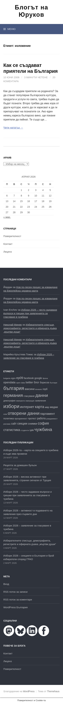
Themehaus (53, 691)
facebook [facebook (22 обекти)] (29, 378)
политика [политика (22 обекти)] (8, 418)
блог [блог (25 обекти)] (36, 382)
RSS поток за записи (15, 591)
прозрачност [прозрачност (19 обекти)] (20, 418)
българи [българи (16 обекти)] (53, 382)
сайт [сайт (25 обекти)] (14, 423)
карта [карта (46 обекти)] (39, 407)
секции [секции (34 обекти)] (22, 423)
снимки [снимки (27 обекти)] (32, 423)
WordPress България (15, 607)
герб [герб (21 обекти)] (45, 389)
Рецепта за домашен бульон (20, 465)
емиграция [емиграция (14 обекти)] (30, 401)
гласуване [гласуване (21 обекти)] (29, 396)
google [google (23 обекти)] (38, 378)
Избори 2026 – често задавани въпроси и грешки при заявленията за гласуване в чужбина (30, 313)
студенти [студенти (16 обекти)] (25, 430)
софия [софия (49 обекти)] (43, 423)
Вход (6, 584)
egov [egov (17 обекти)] (13, 378)
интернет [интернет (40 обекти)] (27, 407)
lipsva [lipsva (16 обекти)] (45, 378)
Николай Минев (12, 324)
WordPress (29, 691)
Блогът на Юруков (31, 11)
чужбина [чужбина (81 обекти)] (43, 429)
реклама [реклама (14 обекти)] (6, 424)
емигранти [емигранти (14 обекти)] (20, 401)
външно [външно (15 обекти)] (38, 389)
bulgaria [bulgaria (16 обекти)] (6, 378)
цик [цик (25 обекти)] (32, 430)
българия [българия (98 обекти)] (13, 388)
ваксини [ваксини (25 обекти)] (30, 389)
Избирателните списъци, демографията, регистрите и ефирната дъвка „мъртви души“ (30, 328)
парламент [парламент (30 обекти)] (47, 413)
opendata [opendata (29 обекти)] (9, 382)
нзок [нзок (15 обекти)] (5, 414)
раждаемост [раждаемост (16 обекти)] (52, 418)
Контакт (7, 243)
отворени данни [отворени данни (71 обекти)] (23, 413)
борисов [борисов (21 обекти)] (44, 382)
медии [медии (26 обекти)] (54, 407)
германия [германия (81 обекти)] (13, 395)
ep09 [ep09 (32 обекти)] (19, 378)
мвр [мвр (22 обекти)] (47, 407)
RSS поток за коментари (17, 599)
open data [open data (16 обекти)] (20, 382)
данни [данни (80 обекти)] (41, 395)
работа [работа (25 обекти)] (41, 418)
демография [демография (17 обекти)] (9, 401)
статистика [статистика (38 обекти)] (11, 430)
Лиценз (7, 251)
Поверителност (12, 236)
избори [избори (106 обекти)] (11, 406)
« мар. (7, 217)
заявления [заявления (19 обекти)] (40, 400)
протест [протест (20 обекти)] (32, 418)
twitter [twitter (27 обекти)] (29, 382)
